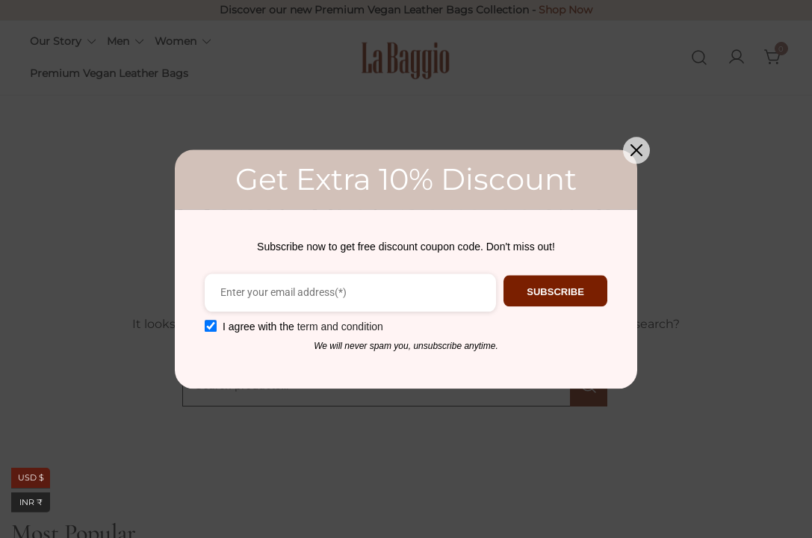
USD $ (34, 478)
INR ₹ (35, 502)
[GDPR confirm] (207, 326)
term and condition (336, 327)
